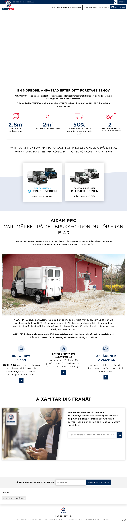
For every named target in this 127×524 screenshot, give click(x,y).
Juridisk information (54, 521)
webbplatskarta (75, 521)
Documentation (93, 521)
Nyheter (122, 2)
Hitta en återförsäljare (17, 499)
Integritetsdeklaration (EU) (29, 521)
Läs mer (17, 60)
